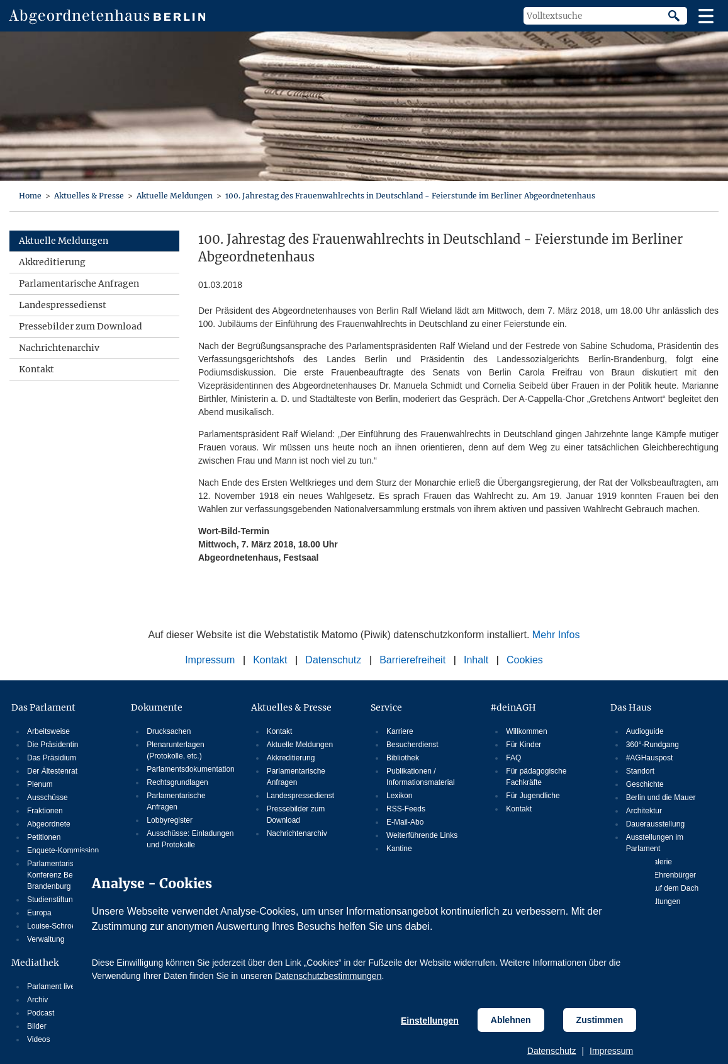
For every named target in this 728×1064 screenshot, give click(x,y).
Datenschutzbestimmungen (328, 976)
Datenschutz (551, 1051)
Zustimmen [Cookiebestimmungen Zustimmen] (600, 1020)
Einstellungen (430, 1020)
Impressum (611, 1051)
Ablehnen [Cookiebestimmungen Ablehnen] (511, 1020)
